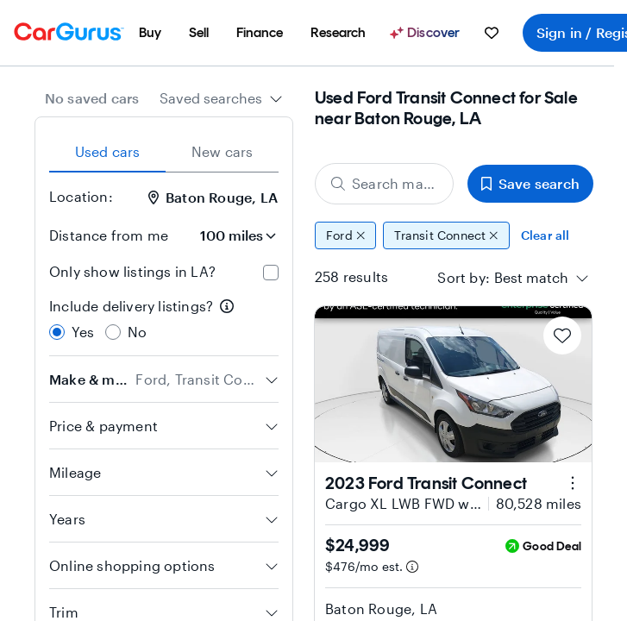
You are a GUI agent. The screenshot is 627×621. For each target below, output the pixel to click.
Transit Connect (446, 235)
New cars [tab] (222, 151)
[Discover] (426, 32)
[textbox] (531, 277)
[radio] (57, 332)
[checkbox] (271, 272)
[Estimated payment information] (412, 566)
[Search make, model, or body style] (384, 183)
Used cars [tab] (108, 151)
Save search (530, 183)
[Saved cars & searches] (491, 33)
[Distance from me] (230, 235)
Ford (345, 235)
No (137, 331)
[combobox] (221, 98)
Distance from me (108, 235)
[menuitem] (150, 32)
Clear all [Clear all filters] (545, 235)
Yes (83, 331)
